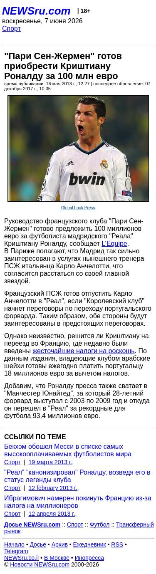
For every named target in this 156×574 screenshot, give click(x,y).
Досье (38, 544)
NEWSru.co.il (21, 557)
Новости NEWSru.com (39, 564)
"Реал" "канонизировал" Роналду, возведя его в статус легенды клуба (77, 476)
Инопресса (89, 557)
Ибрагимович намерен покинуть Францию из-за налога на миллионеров (77, 502)
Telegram (16, 551)
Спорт (11, 28)
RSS (117, 544)
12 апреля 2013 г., (53, 513)
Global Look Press (78, 207)
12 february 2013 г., (54, 488)
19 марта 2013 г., (51, 462)
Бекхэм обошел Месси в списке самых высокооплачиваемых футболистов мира (67, 450)
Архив (60, 544)
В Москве (56, 557)
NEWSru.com (36, 11)
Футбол (100, 524)
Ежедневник (89, 544)
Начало (14, 544)
